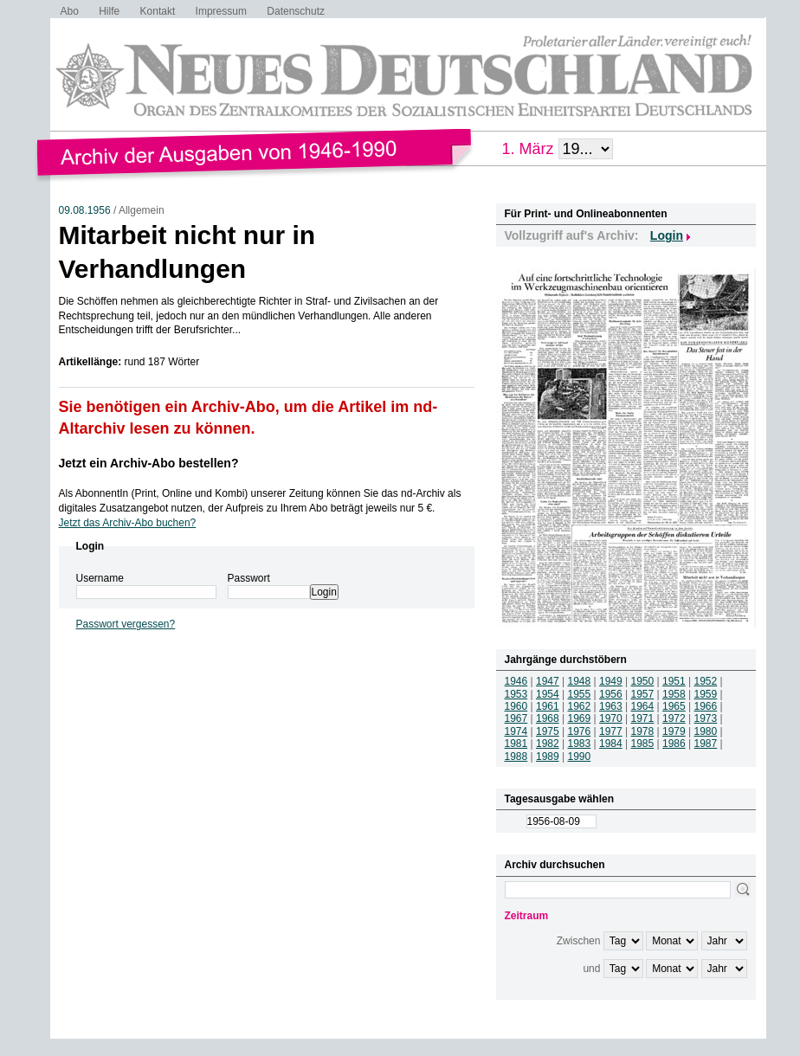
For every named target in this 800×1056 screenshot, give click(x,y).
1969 (579, 718)
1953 (516, 694)
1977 (611, 731)
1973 (706, 718)
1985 (643, 743)
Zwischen (579, 941)
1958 (674, 694)
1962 (579, 706)
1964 (643, 706)
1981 (516, 743)
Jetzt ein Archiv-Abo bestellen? (149, 463)
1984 (611, 743)
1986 (674, 743)
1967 (516, 718)
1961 (547, 706)
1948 (579, 681)
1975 (547, 731)
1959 (706, 694)
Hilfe (109, 11)
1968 (547, 718)
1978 (643, 731)
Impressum (221, 11)
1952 (706, 681)
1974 (516, 731)
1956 (611, 694)
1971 (643, 718)
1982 (547, 743)
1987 (706, 743)
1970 (611, 718)
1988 (516, 756)
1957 (643, 694)
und (591, 969)
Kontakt (158, 11)
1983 (579, 743)
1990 (579, 756)
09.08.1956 (85, 210)
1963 (611, 706)
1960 (516, 706)
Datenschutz (296, 11)
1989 (547, 756)
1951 (674, 681)
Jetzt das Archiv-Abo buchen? (128, 523)
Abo (70, 11)
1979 (674, 731)
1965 (674, 706)
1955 (579, 694)
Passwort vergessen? (126, 624)
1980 (706, 731)
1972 (674, 718)
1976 (579, 731)
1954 (547, 694)
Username (100, 578)
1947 (547, 681)
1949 (611, 681)
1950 (643, 681)
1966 (706, 706)
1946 (516, 681)
